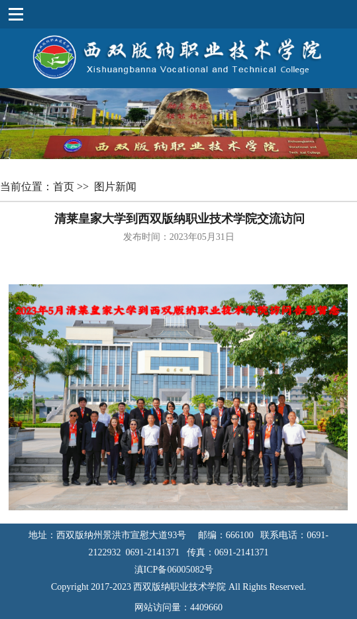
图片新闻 (116, 186)
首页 (65, 186)
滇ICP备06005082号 (178, 570)
